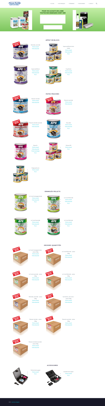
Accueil (52, 3)
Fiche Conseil (68, 71)
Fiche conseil (35, 46)
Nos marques (61, 3)
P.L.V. (68, 54)
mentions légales (16, 402)
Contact (91, 3)
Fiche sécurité (35, 48)
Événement (71, 3)
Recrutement (82, 3)
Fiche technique (35, 151)
